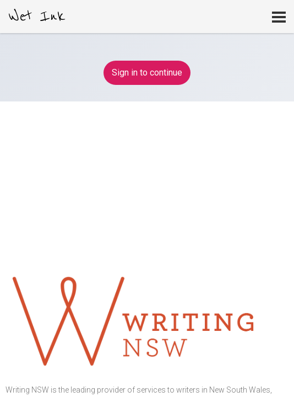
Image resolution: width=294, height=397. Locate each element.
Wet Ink (37, 16)
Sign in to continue (147, 72)
